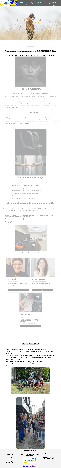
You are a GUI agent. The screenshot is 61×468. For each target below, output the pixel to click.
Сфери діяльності (29, 3)
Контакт (18, 288)
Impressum (26, 466)
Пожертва (47, 3)
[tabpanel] (30, 20)
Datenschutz (33, 466)
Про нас (20, 3)
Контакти (55, 2)
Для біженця (39, 3)
